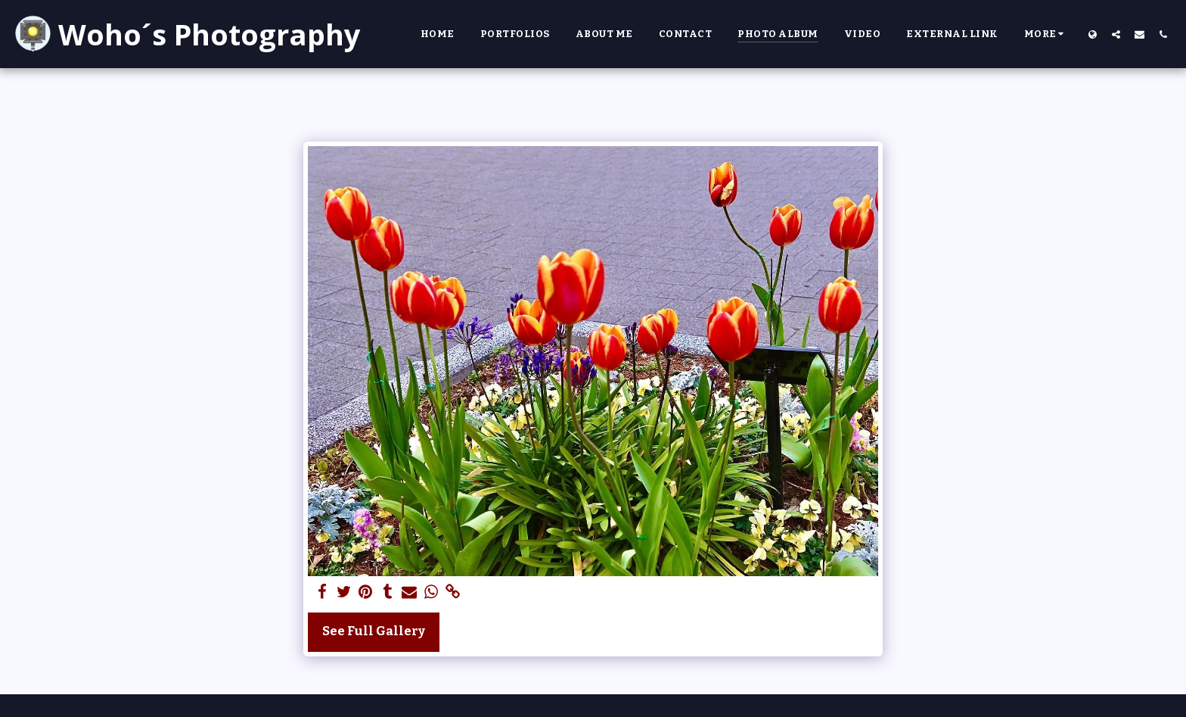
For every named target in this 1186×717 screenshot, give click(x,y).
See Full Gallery (373, 631)
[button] (1116, 34)
